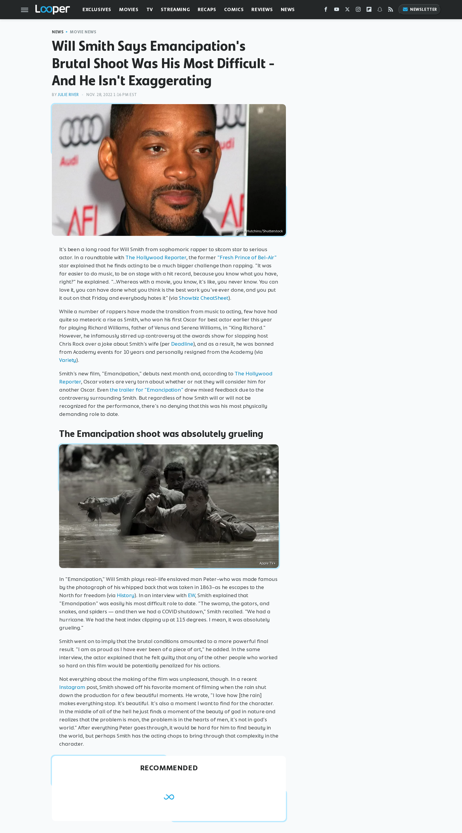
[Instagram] (358, 11)
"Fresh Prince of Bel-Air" (247, 257)
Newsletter (419, 9)
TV (149, 9)
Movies (129, 9)
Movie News (83, 32)
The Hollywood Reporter (155, 257)
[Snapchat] (380, 11)
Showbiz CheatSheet (203, 298)
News (288, 9)
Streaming (175, 9)
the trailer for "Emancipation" (146, 389)
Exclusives (96, 9)
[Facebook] (326, 11)
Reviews (262, 9)
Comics (234, 9)
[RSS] (391, 11)
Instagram (72, 687)
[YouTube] (337, 11)
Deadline (182, 343)
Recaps (207, 9)
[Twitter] (347, 11)
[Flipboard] (369, 11)
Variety (67, 360)
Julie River (68, 94)
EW (191, 595)
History (125, 595)
